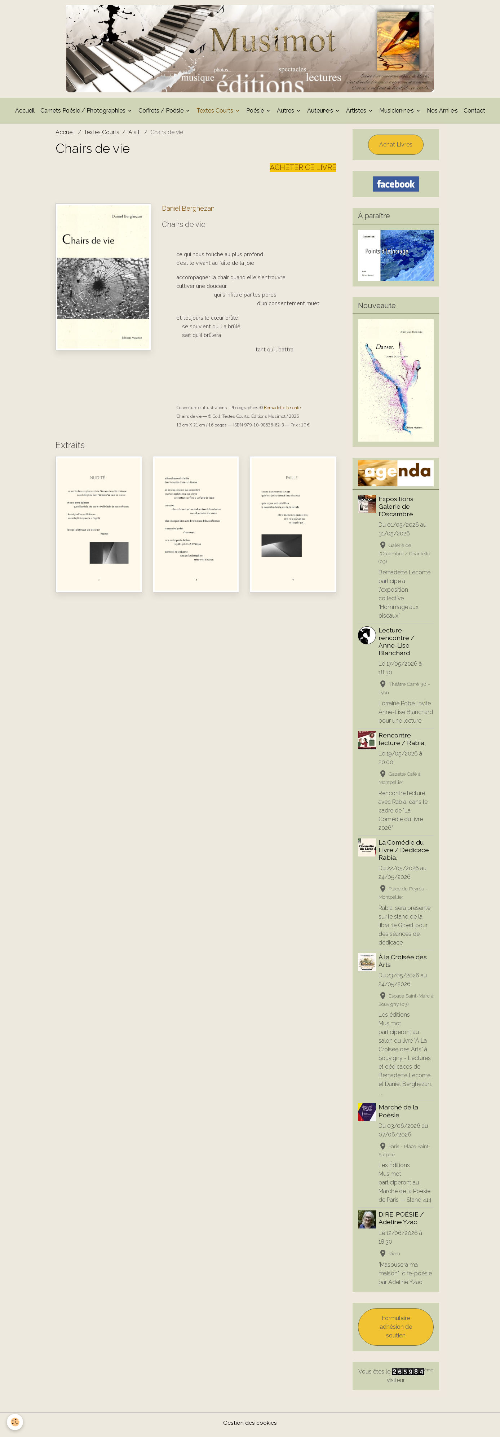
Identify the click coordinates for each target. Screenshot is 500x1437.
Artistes (357, 114)
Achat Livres (395, 148)
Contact (474, 114)
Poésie (255, 114)
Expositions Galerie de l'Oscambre (396, 510)
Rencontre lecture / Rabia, (402, 742)
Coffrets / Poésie (161, 114)
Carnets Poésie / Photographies (83, 114)
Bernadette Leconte (282, 412)
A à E (134, 136)
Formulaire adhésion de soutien (396, 1331)
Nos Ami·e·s (442, 114)
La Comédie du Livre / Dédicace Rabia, (404, 853)
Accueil (25, 114)
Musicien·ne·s (397, 114)
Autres (286, 114)
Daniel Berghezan (188, 212)
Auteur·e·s (321, 114)
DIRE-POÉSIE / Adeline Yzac (401, 1222)
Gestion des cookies (250, 1426)
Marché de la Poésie (399, 1115)
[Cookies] (15, 1422)
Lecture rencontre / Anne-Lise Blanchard (397, 645)
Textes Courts (215, 114)
